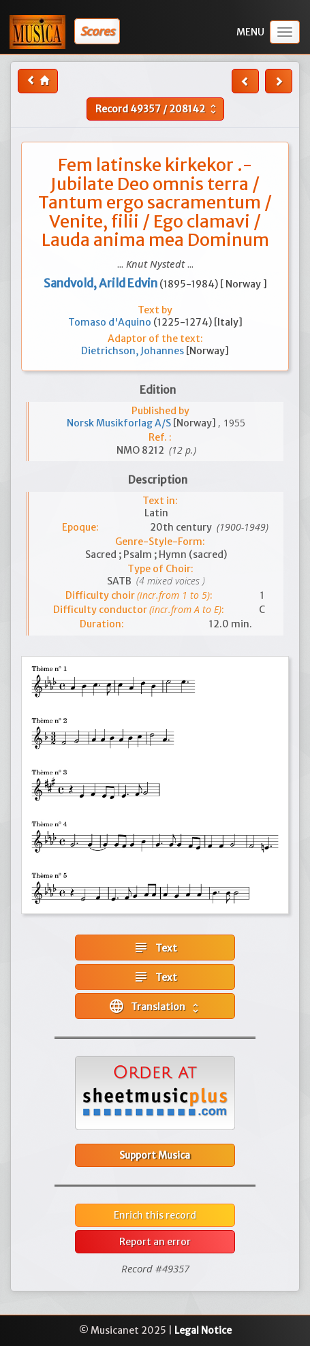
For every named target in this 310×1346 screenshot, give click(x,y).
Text (155, 947)
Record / (157, 109)
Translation (155, 1006)
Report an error (155, 1242)
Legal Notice (203, 1330)
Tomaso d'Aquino (110, 322)
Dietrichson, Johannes (133, 351)
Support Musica (154, 1155)
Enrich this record (155, 1215)
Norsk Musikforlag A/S (120, 423)
